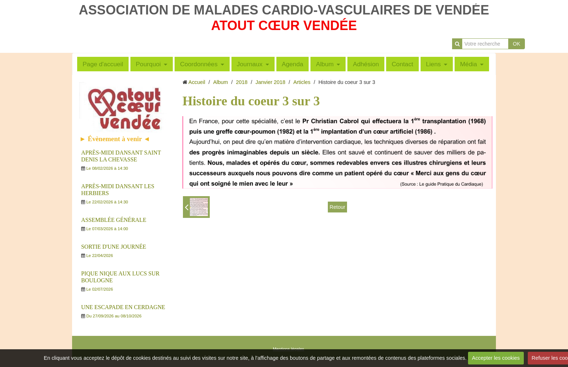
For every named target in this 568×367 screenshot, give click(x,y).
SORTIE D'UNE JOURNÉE (113, 247)
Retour (337, 207)
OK (516, 44)
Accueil (196, 82)
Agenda (293, 64)
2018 (241, 82)
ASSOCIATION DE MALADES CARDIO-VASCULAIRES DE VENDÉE (284, 10)
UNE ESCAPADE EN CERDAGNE (123, 307)
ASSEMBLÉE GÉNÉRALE (113, 220)
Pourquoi (148, 64)
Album (325, 64)
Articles (301, 82)
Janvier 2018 (270, 82)
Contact (402, 64)
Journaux (250, 64)
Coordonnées (199, 64)
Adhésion (366, 64)
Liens (433, 64)
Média (468, 64)
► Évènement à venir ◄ (114, 139)
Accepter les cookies (496, 358)
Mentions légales (288, 349)
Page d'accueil (103, 64)
